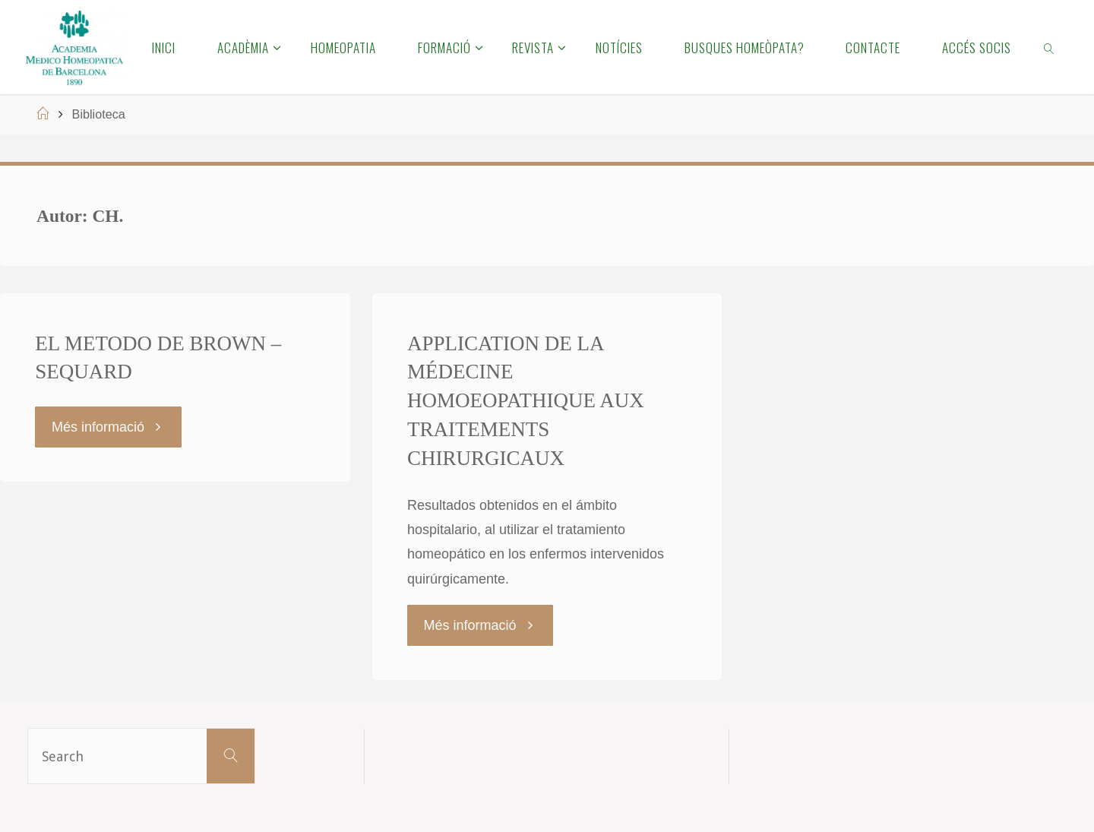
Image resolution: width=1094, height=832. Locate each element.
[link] (1049, 47)
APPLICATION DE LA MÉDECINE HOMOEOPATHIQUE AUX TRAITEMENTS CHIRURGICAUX (525, 401)
